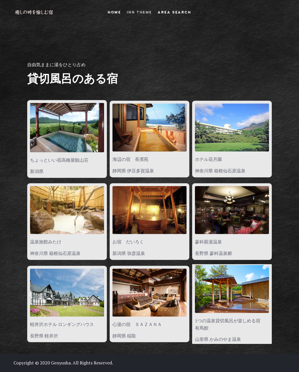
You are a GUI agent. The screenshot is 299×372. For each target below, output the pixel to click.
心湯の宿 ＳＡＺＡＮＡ (137, 324)
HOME (114, 12)
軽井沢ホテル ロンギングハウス (62, 324)
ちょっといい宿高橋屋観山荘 (59, 160)
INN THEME (139, 12)
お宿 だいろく (128, 242)
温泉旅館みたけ (45, 242)
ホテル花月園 (208, 159)
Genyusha (61, 363)
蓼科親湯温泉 (208, 242)
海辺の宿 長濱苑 (130, 159)
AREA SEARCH (174, 12)
